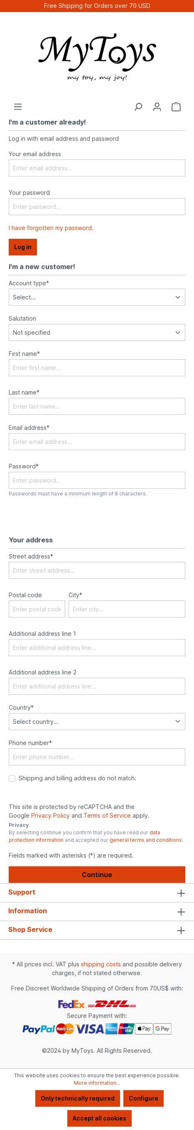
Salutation (22, 318)
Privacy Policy (50, 815)
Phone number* (30, 742)
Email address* (29, 427)
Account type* (29, 283)
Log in (23, 246)
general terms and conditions (146, 840)
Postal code (25, 594)
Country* (21, 707)
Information (27, 911)
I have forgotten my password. (51, 227)
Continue (97, 874)
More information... (97, 1083)
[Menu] (17, 107)
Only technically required (78, 1098)
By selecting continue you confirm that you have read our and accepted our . (96, 836)
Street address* (31, 556)
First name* (24, 353)
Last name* (24, 392)
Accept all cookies (99, 1118)
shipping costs (101, 964)
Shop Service (30, 929)
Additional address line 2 (42, 672)
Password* (24, 466)
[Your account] (157, 107)
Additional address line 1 (42, 633)
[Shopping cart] (176, 107)
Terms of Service (107, 815)
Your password (29, 192)
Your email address (35, 153)
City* (75, 594)
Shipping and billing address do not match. (77, 778)
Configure (143, 1098)
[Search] (137, 107)
